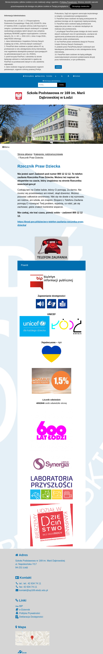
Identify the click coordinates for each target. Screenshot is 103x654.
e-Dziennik (22, 609)
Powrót (24, 265)
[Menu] (51, 147)
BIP (19, 606)
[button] (3, 124)
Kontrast (76, 76)
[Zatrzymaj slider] (51, 141)
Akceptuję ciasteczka (80, 6)
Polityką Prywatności (68, 2)
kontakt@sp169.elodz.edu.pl (31, 590)
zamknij (58, 67)
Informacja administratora (51, 81)
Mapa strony (40, 76)
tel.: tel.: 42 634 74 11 (28, 583)
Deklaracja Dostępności (29, 617)
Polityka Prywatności (27, 613)
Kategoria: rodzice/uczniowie (48, 154)
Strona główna (28, 76)
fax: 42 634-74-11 (26, 587)
